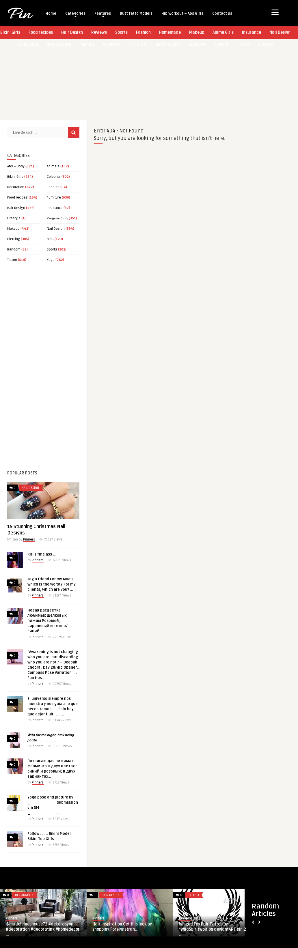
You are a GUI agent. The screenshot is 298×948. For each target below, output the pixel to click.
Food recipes (41, 32)
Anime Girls (223, 32)
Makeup (196, 32)
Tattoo (12, 260)
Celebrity (54, 177)
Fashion (143, 32)
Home (51, 13)
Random (14, 249)
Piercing (13, 239)
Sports (121, 32)
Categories (75, 14)
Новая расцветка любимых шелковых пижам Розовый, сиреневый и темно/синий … (47, 620)
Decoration (15, 187)
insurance (251, 32)
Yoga (51, 260)
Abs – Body (16, 166)
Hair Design (72, 32)
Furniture (54, 197)
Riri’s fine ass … (41, 554)
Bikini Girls (15, 177)
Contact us (222, 13)
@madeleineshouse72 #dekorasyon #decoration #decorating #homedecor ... (43, 929)
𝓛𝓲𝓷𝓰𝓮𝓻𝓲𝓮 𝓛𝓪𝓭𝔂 (57, 218)
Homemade (170, 32)
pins (50, 239)
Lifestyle (14, 218)
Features (102, 14)
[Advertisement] (148, 79)
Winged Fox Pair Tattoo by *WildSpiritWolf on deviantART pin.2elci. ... (216, 929)
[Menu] (275, 12)
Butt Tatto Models (136, 13)
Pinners (29, 539)
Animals (53, 166)
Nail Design (279, 32)
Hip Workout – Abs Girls (182, 13)
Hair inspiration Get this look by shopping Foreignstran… (122, 927)
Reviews (99, 32)
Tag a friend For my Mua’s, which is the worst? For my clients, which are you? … (51, 584)
